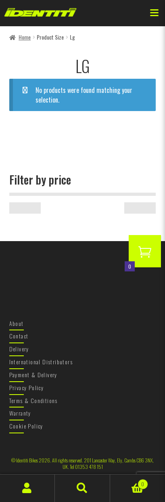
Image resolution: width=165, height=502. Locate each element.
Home (25, 37)
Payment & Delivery (33, 374)
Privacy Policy (26, 387)
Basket (129, 482)
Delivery (19, 348)
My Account (27, 488)
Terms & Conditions (33, 400)
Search (82, 488)
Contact (19, 336)
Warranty (20, 413)
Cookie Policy (26, 426)
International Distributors (41, 361)
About (16, 323)
